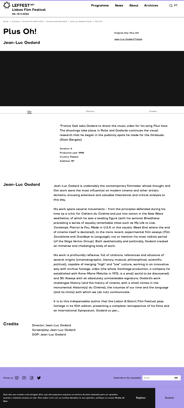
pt (176, 5)
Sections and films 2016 (57, 21)
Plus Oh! (98, 21)
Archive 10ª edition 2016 (33, 21)
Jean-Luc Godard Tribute (81, 21)
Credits (153, 111)
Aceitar (169, 398)
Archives (15, 21)
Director (90, 111)
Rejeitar (141, 398)
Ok (176, 377)
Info (29, 111)
